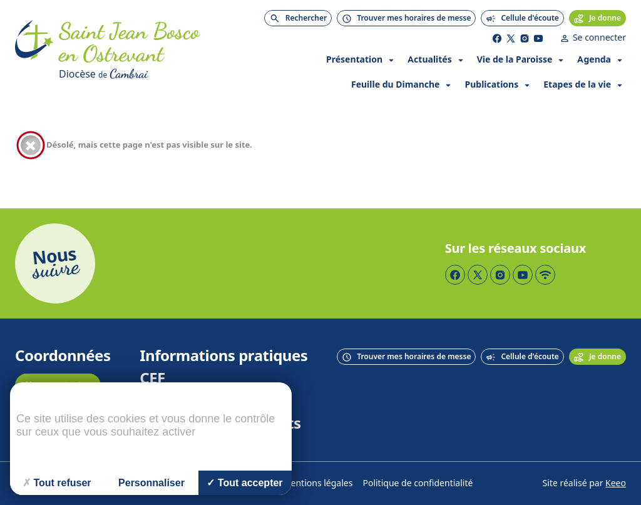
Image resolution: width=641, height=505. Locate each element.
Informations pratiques (223, 356)
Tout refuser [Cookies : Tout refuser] (57, 483)
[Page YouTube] (538, 38)
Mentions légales (318, 483)
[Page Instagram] (524, 38)
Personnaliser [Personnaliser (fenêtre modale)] (151, 482)
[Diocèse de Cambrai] (137, 74)
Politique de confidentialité (417, 483)
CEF (152, 378)
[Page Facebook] (497, 38)
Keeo (615, 483)
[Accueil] (34, 51)
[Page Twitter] (510, 38)
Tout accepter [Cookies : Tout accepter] (244, 482)
